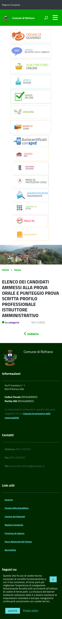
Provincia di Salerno (14, 533)
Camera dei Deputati (15, 516)
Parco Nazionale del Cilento (18, 541)
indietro (31, 333)
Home (5, 270)
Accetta (12, 611)
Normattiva (10, 550)
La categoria (12, 322)
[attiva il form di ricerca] (45, 17)
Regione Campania (14, 525)
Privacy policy (30, 611)
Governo (9, 499)
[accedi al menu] (55, 17)
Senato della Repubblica (17, 508)
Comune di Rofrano (23, 18)
